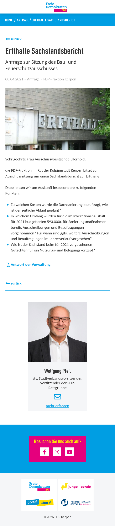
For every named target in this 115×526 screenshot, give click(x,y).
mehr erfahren (57, 405)
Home (9, 19)
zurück (16, 39)
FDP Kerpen (63, 517)
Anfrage (23, 19)
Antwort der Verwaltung (28, 264)
